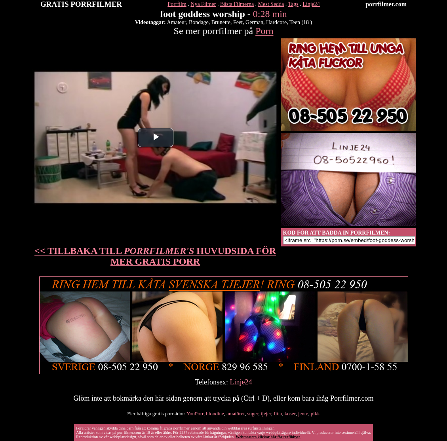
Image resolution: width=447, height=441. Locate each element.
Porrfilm (176, 4)
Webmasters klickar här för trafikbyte (268, 437)
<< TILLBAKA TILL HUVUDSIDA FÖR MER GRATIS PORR (155, 256)
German (254, 22)
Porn (264, 31)
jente (303, 413)
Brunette (220, 22)
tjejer (266, 413)
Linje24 (311, 4)
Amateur (176, 22)
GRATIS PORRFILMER (81, 4)
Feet (238, 22)
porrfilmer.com (386, 4)
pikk (315, 413)
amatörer (235, 413)
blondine (215, 413)
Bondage (199, 22)
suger (253, 413)
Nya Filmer (203, 4)
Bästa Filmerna (237, 4)
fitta (278, 413)
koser (290, 413)
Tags (293, 4)
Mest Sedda (271, 4)
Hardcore (276, 22)
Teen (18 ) (300, 22)
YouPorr (195, 413)
